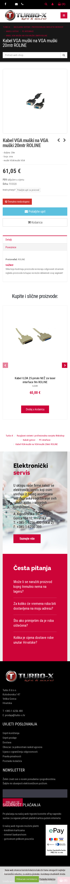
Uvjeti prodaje (10, 737)
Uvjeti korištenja (11, 733)
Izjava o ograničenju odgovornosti (20, 751)
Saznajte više (27, 538)
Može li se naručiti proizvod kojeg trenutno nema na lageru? (32, 587)
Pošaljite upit (35, 211)
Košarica (35, 222)
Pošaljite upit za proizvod (28, 190)
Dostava (7, 742)
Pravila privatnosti (12, 756)
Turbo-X (6, 27)
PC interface (28, 31)
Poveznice (11, 247)
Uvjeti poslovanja (20, 724)
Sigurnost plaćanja (21, 805)
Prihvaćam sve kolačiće (26, 879)
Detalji (9, 239)
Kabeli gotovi (12, 31)
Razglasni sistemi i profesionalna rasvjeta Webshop (38, 27)
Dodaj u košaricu (35, 409)
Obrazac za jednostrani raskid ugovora (22, 747)
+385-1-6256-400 (14, 711)
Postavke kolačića (12, 761)
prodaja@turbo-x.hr (15, 715)
